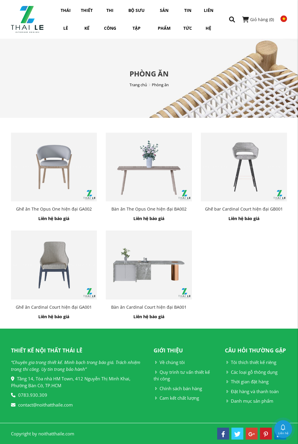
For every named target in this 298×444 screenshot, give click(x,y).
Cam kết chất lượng (176, 398)
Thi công (110, 13)
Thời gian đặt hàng (247, 382)
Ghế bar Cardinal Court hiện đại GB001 (244, 209)
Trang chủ (138, 84)
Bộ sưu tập (136, 13)
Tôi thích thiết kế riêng (250, 362)
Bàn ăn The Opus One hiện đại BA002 (149, 209)
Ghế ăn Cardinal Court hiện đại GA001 (54, 307)
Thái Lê (66, 13)
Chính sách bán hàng (178, 388)
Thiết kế (87, 13)
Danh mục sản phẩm (249, 401)
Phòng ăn (160, 84)
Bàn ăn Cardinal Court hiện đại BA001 (149, 307)
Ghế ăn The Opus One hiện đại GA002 (54, 209)
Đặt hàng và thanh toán (252, 391)
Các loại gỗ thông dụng (251, 372)
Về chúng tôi (169, 362)
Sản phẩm (164, 13)
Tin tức (187, 13)
